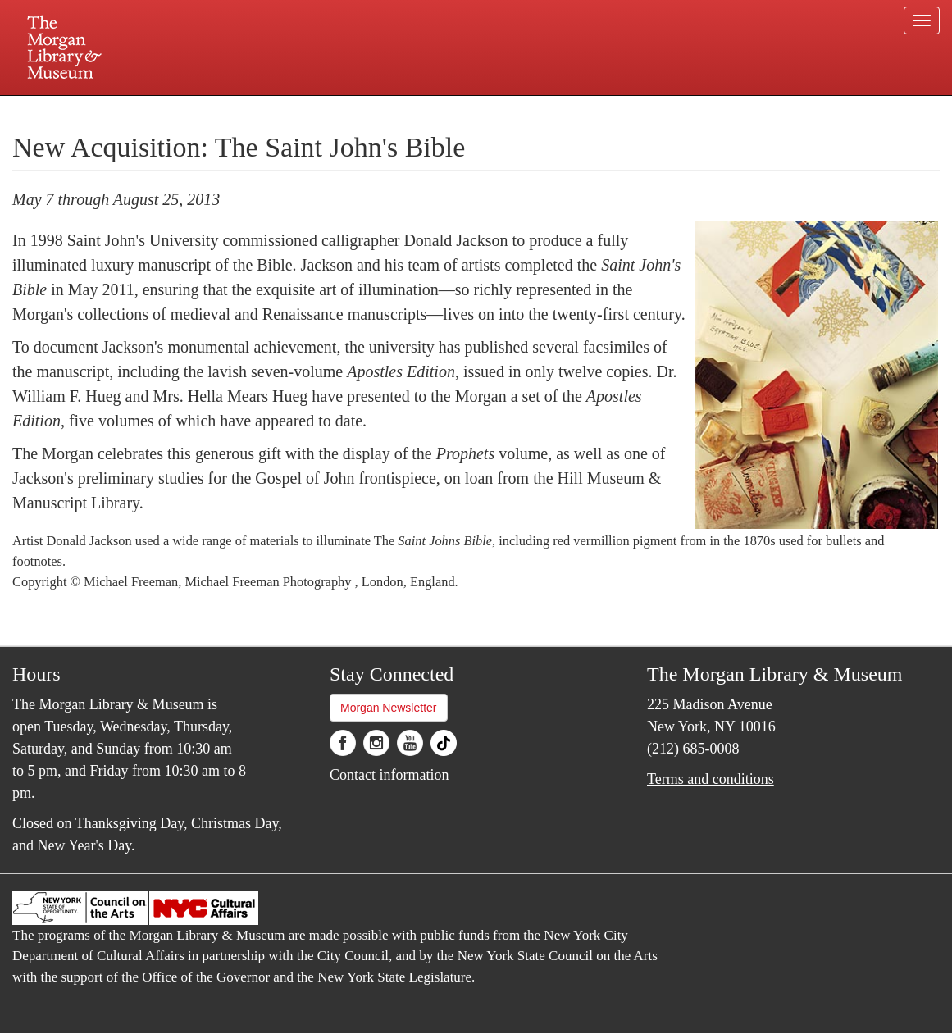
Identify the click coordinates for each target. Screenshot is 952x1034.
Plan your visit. (281, 110)
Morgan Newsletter (388, 707)
